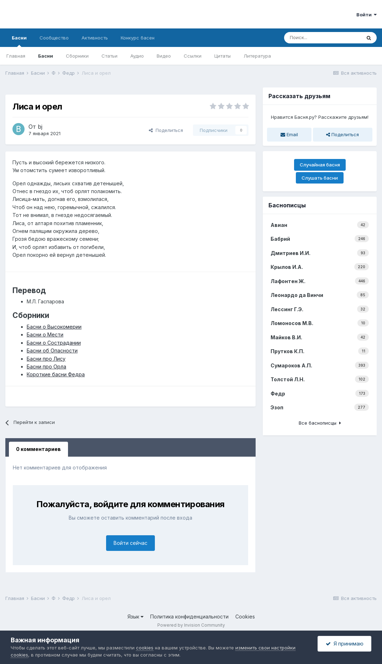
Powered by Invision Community (191, 625)
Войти (366, 14)
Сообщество (54, 38)
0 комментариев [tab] (38, 449)
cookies (144, 647)
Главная (15, 56)
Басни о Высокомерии (54, 327)
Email (289, 134)
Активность (95, 38)
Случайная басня (320, 165)
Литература (257, 56)
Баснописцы (287, 205)
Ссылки (193, 56)
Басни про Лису (46, 359)
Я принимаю (344, 644)
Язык (135, 616)
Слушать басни (320, 178)
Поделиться (166, 130)
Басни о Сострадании (54, 343)
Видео (164, 56)
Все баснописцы (320, 423)
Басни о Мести (45, 334)
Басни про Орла (46, 366)
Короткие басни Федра (56, 374)
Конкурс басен (138, 38)
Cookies (245, 616)
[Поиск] (322, 37)
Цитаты (222, 56)
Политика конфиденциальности (189, 616)
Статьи (109, 56)
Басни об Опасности (52, 350)
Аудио (137, 56)
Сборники (77, 56)
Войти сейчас (130, 543)
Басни (19, 41)
